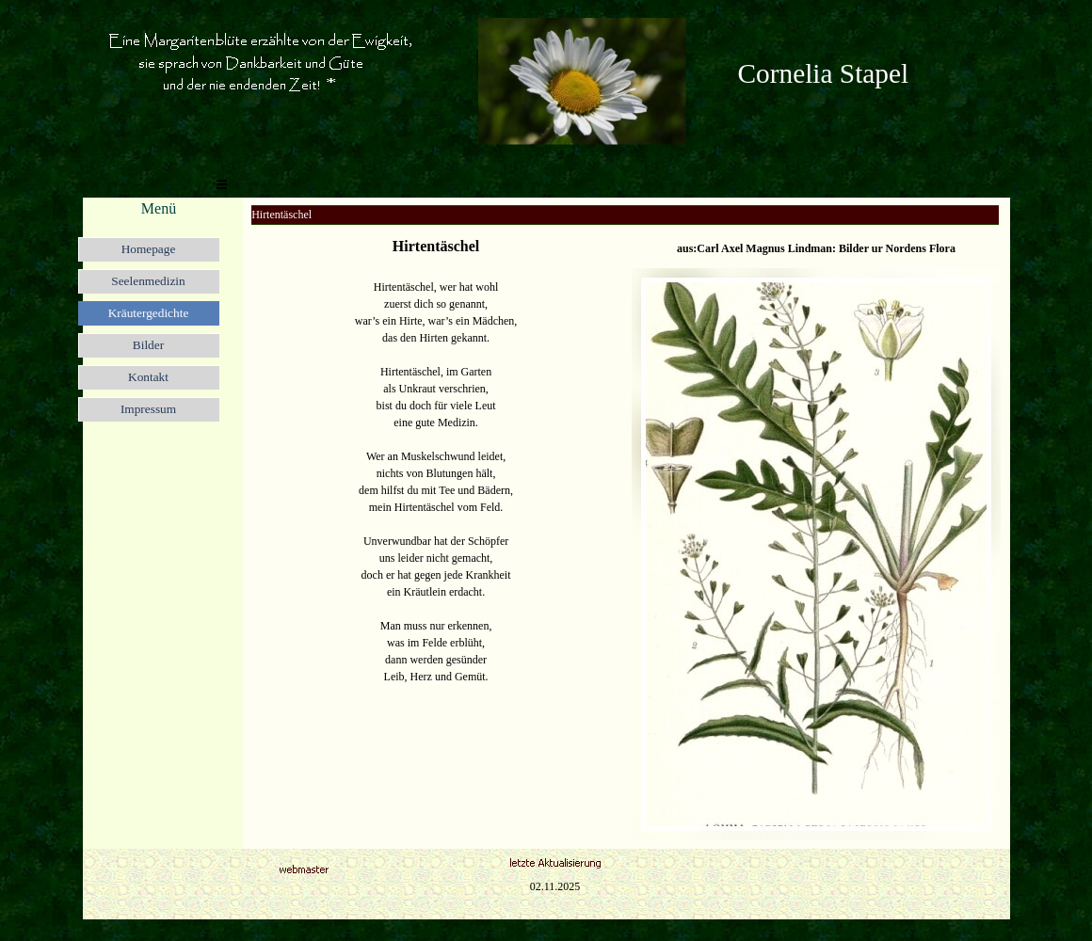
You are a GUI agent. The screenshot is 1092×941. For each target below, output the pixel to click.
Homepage (148, 249)
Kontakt (148, 377)
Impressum (148, 409)
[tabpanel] (864, 73)
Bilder (148, 345)
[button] (582, 24)
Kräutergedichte (148, 313)
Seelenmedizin (148, 281)
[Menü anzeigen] (222, 184)
